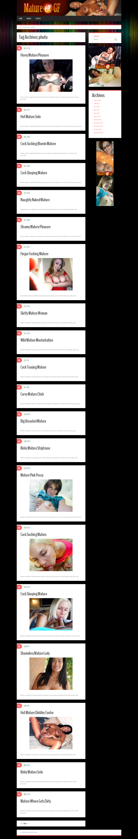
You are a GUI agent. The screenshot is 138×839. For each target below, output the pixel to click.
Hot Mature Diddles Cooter (38, 712)
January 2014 (98, 120)
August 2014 (97, 100)
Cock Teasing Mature (34, 367)
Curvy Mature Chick (33, 394)
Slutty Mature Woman (35, 313)
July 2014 (97, 104)
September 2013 (99, 133)
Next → (26, 823)
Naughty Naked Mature (36, 199)
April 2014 (97, 113)
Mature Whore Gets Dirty (37, 801)
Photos (38, 18)
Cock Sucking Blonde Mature (39, 143)
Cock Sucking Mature (34, 534)
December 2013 (98, 123)
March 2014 (97, 117)
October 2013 (98, 130)
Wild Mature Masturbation (38, 340)
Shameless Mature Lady (36, 653)
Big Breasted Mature (34, 421)
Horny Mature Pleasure (36, 55)
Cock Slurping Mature (34, 172)
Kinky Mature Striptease (36, 448)
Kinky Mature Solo (32, 772)
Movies (29, 18)
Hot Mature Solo (31, 116)
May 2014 (97, 110)
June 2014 (97, 107)
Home (20, 18)
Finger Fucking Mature (35, 253)
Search (96, 36)
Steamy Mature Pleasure (36, 226)
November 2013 (98, 126)
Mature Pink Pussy (32, 475)
